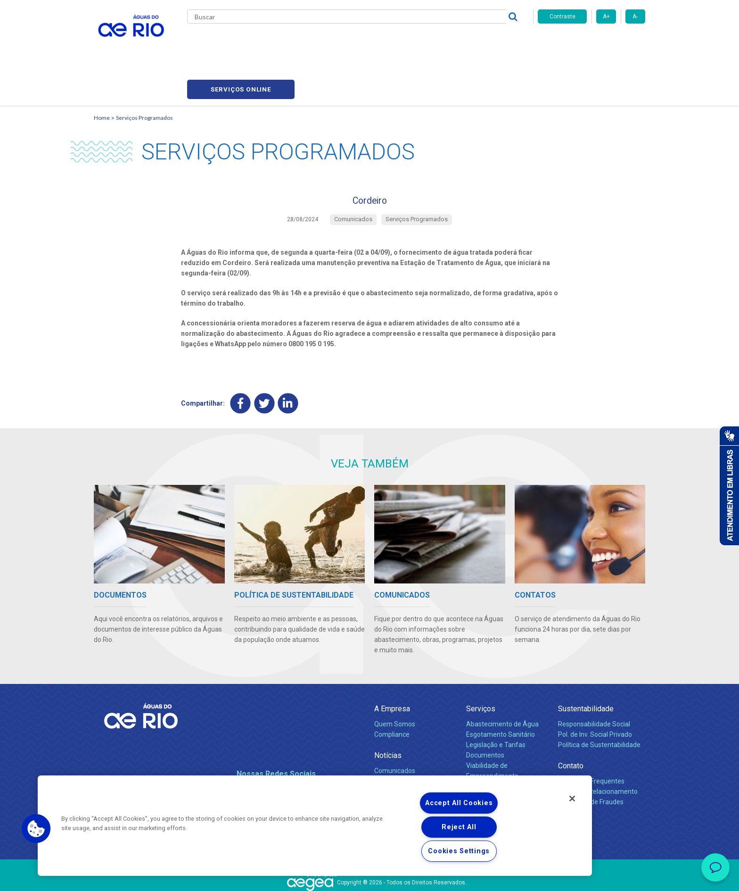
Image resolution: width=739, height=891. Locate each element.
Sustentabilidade (586, 669)
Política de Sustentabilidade (599, 705)
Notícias (388, 716)
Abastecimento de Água (502, 685)
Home (102, 73)
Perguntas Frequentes (591, 742)
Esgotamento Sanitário (500, 695)
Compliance (392, 695)
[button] (36, 829)
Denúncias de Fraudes (591, 762)
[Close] (572, 798)
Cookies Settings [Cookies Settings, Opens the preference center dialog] (459, 851)
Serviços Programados (144, 73)
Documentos (485, 716)
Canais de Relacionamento (598, 752)
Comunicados (394, 731)
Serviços (480, 669)
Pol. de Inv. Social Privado (595, 695)
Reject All (459, 827)
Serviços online (591, 42)
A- (635, 16)
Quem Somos (394, 685)
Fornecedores (424, 42)
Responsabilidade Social (594, 685)
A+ (606, 16)
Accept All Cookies (459, 803)
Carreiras (380, 42)
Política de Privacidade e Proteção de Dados (369, 877)
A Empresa (392, 669)
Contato (570, 726)
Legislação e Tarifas (496, 705)
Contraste (562, 16)
